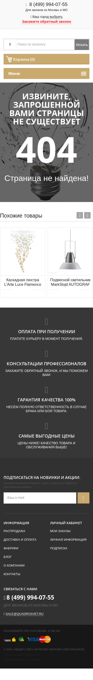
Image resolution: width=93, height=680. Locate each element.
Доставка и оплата (20, 539)
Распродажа (14, 531)
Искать (82, 44)
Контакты (12, 574)
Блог (8, 557)
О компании (14, 565)
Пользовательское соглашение (21, 659)
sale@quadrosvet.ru (24, 614)
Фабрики (11, 548)
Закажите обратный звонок (46, 21)
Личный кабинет (66, 523)
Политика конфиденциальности (22, 654)
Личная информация (68, 539)
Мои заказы (60, 531)
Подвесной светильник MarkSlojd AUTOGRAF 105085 (70, 282)
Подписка (58, 548)
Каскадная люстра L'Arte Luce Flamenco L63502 (22, 282)
